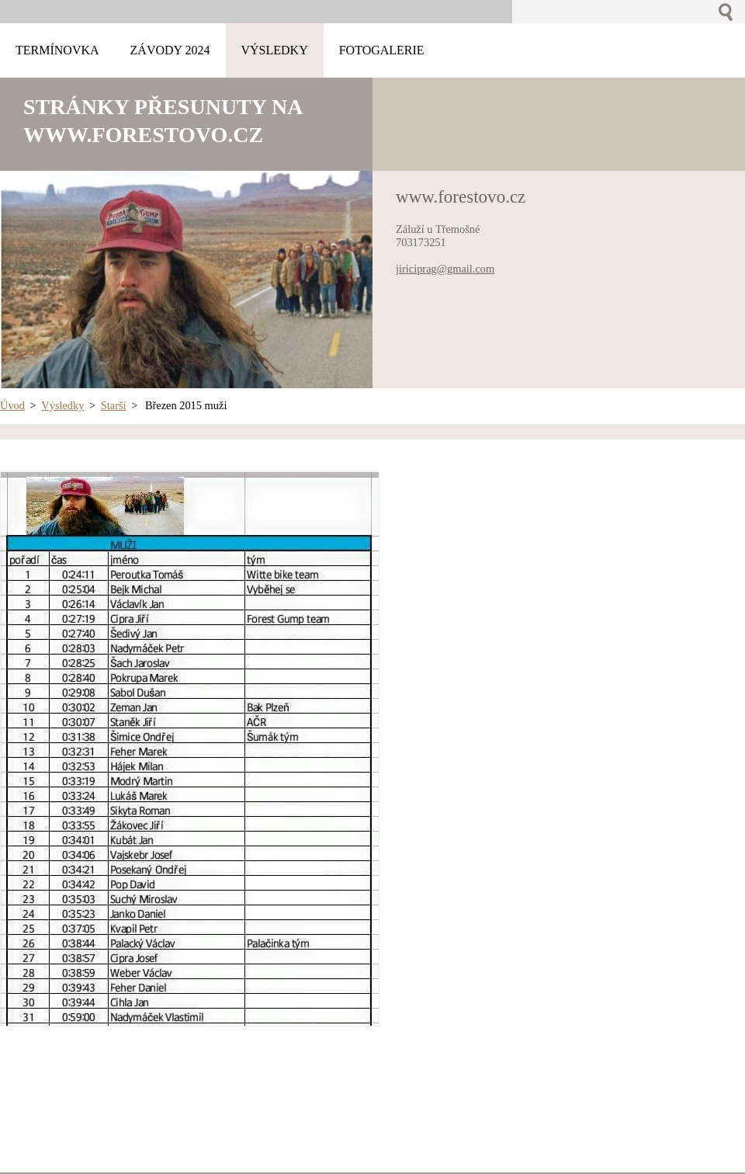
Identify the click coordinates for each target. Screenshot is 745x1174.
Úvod (12, 405)
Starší (113, 405)
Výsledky (62, 405)
